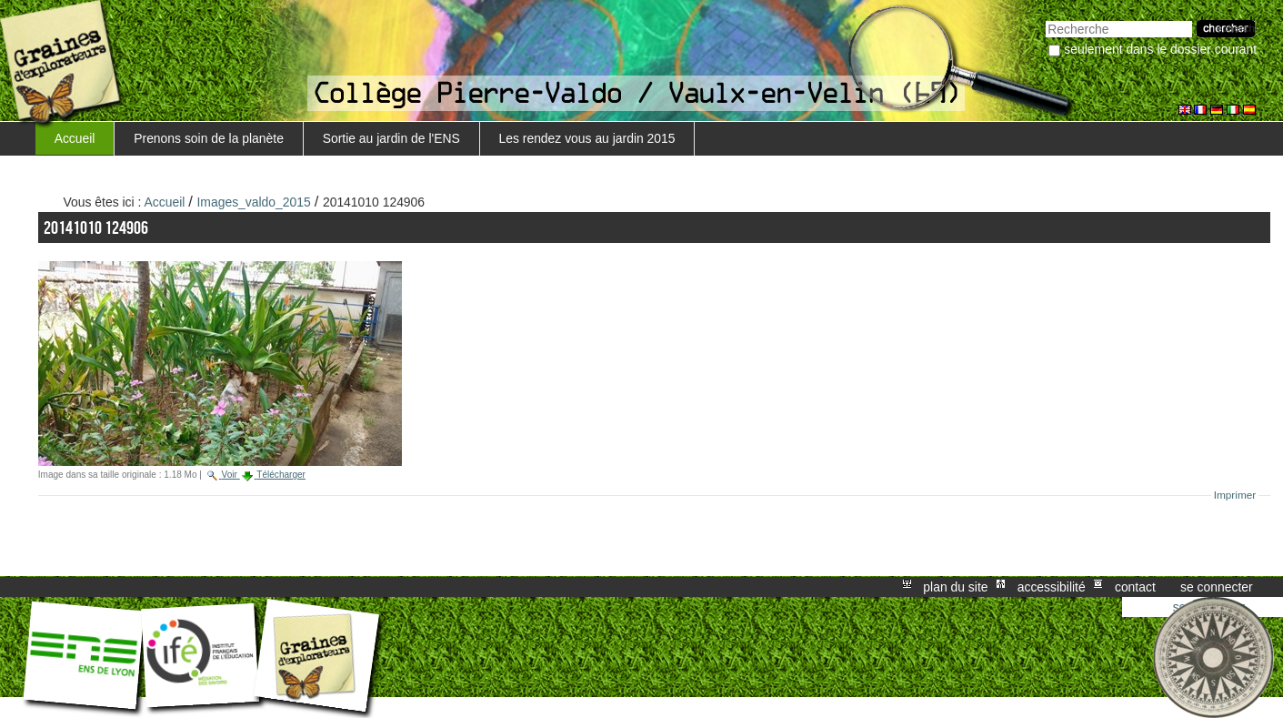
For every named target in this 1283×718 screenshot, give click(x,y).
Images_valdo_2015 (254, 202)
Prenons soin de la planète (209, 138)
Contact (1135, 587)
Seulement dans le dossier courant (1160, 49)
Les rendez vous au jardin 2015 (586, 138)
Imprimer (1235, 495)
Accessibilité (1051, 587)
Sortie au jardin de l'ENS (391, 138)
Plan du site (955, 587)
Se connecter (1216, 587)
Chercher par (1045, 18)
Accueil (75, 138)
